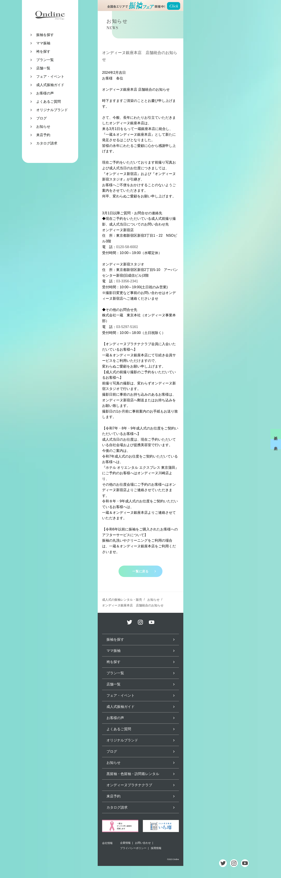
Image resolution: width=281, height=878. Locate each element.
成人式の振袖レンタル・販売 (122, 599)
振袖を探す (45, 35)
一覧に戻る (140, 571)
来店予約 (43, 135)
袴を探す (43, 51)
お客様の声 (45, 93)
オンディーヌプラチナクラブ (129, 785)
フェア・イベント (50, 76)
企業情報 (125, 842)
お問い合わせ (143, 842)
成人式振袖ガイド (50, 85)
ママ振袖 (43, 43)
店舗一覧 (43, 68)
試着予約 (276, 433)
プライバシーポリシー (133, 848)
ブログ (41, 118)
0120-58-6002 (127, 247)
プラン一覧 (45, 60)
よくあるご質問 (48, 101)
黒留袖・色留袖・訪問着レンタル (132, 774)
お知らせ (43, 126)
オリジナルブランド (52, 110)
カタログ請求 (46, 143)
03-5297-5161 (127, 327)
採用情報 (156, 848)
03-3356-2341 (127, 281)
